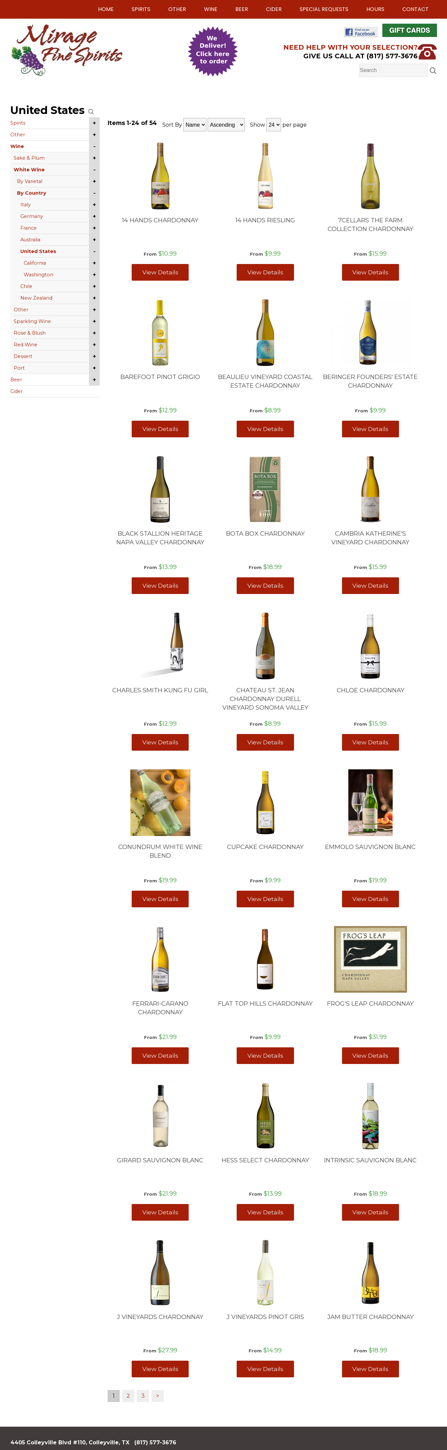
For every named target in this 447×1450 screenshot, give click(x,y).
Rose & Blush (30, 333)
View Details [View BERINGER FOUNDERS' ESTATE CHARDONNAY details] (370, 428)
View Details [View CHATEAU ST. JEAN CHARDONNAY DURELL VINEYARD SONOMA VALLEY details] (265, 742)
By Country (31, 193)
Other (177, 9)
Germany (31, 216)
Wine (210, 9)
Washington (38, 275)
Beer (241, 9)
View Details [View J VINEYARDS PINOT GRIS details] (265, 1368)
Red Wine (25, 345)
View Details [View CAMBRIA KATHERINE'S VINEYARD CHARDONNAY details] (370, 585)
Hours (375, 9)
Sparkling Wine (32, 321)
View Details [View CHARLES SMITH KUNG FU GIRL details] (160, 742)
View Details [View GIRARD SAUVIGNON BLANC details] (160, 1212)
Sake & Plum (29, 158)
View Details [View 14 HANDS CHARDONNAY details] (160, 272)
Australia (30, 240)
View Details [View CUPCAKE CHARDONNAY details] (265, 898)
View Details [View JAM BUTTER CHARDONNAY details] (370, 1368)
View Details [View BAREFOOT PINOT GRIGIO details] (160, 428)
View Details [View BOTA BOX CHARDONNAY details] (265, 585)
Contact (415, 9)
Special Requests (324, 9)
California (35, 263)
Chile (26, 286)
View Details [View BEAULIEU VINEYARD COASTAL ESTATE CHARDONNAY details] (265, 428)
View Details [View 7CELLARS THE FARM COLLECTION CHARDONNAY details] (370, 272)
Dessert (23, 356)
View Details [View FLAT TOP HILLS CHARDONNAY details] (265, 1055)
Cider (274, 9)
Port (19, 368)
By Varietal (29, 181)
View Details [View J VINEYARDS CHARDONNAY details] (160, 1368)
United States (38, 251)
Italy (25, 205)
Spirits (141, 9)
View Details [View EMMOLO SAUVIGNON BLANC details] (370, 898)
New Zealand (36, 298)
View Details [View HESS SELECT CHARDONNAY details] (265, 1212)
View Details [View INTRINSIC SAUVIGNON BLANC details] (370, 1212)
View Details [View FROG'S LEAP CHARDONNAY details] (370, 1055)
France (28, 228)
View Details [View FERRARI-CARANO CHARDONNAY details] (160, 1055)
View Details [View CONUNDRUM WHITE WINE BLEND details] (160, 898)
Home (106, 9)
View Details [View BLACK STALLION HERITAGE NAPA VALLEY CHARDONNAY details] (160, 585)
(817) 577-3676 (155, 1442)
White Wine (29, 170)
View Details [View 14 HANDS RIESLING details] (265, 272)
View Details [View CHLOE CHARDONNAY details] (370, 742)
